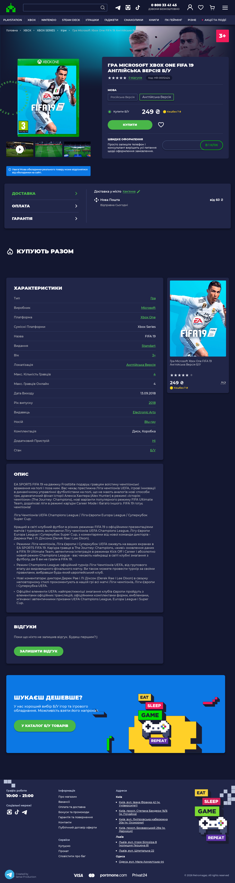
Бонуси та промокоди (73, 812)
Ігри (64, 30)
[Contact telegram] (25, 813)
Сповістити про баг (72, 856)
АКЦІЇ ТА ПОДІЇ (214, 20)
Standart (149, 346)
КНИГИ (154, 20)
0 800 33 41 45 (164, 5)
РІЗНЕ (192, 20)
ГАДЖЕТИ (111, 20)
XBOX (32, 20)
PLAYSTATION (12, 20)
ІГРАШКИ (92, 20)
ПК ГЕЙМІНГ (173, 20)
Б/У (153, 450)
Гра (153, 298)
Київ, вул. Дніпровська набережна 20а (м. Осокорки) (143, 821)
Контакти (65, 822)
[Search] (102, 7)
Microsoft (148, 308)
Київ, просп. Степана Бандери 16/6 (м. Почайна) (143, 812)
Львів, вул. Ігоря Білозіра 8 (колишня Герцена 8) (138, 844)
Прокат (63, 851)
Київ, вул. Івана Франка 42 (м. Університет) (139, 804)
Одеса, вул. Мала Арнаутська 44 (141, 861)
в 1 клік (211, 145)
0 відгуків (135, 77)
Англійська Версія (141, 365)
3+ (154, 355)
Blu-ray (150, 422)
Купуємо (64, 846)
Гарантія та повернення (75, 817)
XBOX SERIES (46, 30)
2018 (152, 403)
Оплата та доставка (71, 807)
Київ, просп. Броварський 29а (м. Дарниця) (142, 829)
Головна (12, 30)
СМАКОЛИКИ (133, 20)
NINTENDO (48, 20)
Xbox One (148, 317)
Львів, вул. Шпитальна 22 (136, 850)
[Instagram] (10, 813)
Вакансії (64, 802)
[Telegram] (9, 874)
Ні (154, 441)
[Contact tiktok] (18, 813)
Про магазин (67, 796)
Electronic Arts (144, 412)
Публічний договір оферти (77, 827)
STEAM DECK (71, 20)
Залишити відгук (38, 651)
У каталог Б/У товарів (45, 726)
